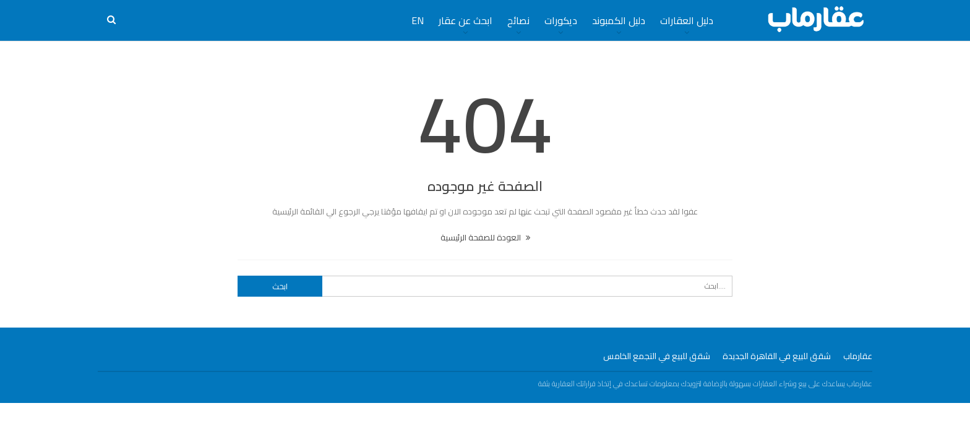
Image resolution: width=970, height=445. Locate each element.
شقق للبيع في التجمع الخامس (656, 356)
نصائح (518, 20)
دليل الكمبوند (618, 20)
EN (417, 20)
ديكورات (560, 20)
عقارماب (857, 356)
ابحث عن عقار (465, 20)
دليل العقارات (686, 20)
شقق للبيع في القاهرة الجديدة (777, 356)
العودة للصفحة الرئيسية (485, 237)
